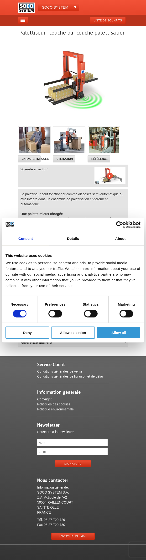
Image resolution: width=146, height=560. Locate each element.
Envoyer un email (73, 536)
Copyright (44, 399)
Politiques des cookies (53, 404)
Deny (27, 333)
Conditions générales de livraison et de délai (70, 376)
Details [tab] (73, 238)
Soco (55, 7)
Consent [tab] (25, 238)
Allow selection (73, 333)
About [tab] (120, 238)
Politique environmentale (55, 409)
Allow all (118, 333)
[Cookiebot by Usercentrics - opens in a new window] (120, 224)
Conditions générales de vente (59, 371)
